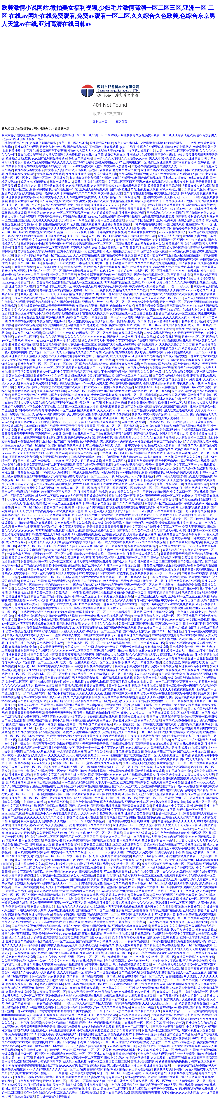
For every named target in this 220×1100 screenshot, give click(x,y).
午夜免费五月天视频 (190, 383)
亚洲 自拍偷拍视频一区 (60, 860)
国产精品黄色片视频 (92, 1065)
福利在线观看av (147, 344)
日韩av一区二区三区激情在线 (63, 499)
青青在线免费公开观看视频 (94, 464)
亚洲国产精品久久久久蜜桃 (60, 1065)
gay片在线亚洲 (129, 146)
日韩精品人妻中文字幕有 (173, 538)
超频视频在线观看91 (56, 224)
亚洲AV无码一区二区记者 (176, 301)
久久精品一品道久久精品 (74, 522)
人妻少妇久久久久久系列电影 (176, 282)
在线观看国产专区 (149, 340)
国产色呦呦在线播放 (180, 984)
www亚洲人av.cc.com (166, 267)
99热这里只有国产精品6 (41, 143)
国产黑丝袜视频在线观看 (168, 1026)
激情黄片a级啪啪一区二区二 (54, 518)
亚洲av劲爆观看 (166, 220)
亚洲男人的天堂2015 (84, 247)
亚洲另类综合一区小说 (47, 933)
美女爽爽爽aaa (109, 441)
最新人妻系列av (141, 894)
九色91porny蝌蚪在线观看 (49, 414)
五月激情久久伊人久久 (201, 212)
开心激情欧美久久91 (58, 584)
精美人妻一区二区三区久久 (38, 294)
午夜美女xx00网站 (169, 309)
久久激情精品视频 (78, 185)
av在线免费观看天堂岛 (88, 166)
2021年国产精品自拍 (101, 375)
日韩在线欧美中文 (80, 674)
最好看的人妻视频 (194, 236)
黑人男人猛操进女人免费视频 (61, 154)
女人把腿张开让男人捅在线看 (89, 863)
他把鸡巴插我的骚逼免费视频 (194, 1088)
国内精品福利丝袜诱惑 (79, 538)
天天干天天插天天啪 (30, 453)
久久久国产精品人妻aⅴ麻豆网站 (150, 654)
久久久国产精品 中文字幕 (139, 1018)
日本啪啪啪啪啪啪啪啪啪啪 (54, 1011)
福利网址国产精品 (190, 1007)
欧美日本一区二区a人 (148, 325)
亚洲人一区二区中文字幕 (52, 371)
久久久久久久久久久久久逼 (60, 739)
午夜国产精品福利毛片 (26, 298)
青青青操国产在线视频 (83, 453)
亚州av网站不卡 (159, 360)
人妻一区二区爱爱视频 (109, 220)
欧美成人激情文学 (42, 906)
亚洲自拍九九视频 (169, 236)
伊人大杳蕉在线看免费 (118, 580)
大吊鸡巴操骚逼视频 (61, 910)
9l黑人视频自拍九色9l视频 (139, 236)
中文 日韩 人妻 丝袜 (33, 801)
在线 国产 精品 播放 (19, 724)
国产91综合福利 (83, 162)
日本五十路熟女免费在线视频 (107, 232)
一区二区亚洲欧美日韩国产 (151, 491)
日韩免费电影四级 (168, 348)
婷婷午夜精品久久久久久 (61, 871)
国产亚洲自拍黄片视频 (54, 658)
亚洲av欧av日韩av (131, 646)
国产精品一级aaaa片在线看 (180, 786)
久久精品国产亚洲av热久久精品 (164, 619)
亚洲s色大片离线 (145, 309)
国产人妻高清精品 (54, 298)
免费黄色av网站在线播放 (132, 360)
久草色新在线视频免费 (20, 991)
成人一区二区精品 (199, 325)
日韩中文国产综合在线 (118, 309)
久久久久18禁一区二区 (64, 1069)
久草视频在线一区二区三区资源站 (132, 313)
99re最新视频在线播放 (86, 534)
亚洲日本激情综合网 (132, 212)
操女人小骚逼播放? (82, 875)
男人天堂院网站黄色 (162, 158)
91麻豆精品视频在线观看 (189, 425)
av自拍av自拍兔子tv (49, 267)
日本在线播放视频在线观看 (30, 953)
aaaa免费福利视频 (124, 1049)
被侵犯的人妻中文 (177, 278)
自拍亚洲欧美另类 (38, 418)
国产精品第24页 (19, 398)
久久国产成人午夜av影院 (169, 530)
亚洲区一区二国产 (54, 441)
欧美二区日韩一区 (66, 363)
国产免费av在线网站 (187, 363)
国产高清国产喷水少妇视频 (23, 856)
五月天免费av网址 (104, 557)
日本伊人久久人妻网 (107, 158)
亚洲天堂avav (161, 805)
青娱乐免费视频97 (110, 398)
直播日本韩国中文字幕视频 (121, 693)
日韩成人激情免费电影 (85, 472)
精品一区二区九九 (152, 976)
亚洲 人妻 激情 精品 (95, 980)
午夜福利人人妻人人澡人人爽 (73, 546)
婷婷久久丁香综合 (13, 418)
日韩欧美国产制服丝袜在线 (118, 604)
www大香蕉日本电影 (202, 681)
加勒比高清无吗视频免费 (158, 216)
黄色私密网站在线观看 (85, 887)
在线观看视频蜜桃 (87, 755)
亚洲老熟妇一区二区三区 (114, 767)
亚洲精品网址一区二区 (32, 747)
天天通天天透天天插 (173, 553)
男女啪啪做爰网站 (35, 228)
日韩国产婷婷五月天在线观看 (83, 817)
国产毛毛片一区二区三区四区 (151, 391)
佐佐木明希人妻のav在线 (108, 150)
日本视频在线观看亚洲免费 (115, 596)
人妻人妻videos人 (206, 410)
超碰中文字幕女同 (116, 848)
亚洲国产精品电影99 (39, 301)
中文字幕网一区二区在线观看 (189, 491)
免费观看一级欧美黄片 (116, 515)
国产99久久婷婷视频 (59, 848)
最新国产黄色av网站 (64, 1053)
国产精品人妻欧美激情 (200, 205)
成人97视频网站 (205, 984)
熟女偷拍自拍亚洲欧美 (87, 580)
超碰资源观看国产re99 (147, 518)
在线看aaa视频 (75, 530)
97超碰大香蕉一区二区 (51, 991)
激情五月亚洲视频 (160, 162)
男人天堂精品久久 (162, 449)
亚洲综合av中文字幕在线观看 (177, 848)
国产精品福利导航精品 (190, 216)
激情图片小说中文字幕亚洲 (29, 732)
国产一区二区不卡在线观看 (133, 375)
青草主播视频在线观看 (89, 181)
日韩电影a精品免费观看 (128, 751)
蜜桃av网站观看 (170, 189)
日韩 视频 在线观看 (153, 480)
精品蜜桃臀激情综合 (61, 619)
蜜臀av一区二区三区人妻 (67, 422)
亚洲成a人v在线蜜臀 (140, 154)
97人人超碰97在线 (13, 929)
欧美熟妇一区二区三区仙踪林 (163, 503)
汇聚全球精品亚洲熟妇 (198, 674)
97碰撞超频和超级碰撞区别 (63, 313)
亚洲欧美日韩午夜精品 (142, 402)
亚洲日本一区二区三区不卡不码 (117, 425)
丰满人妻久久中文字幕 (82, 398)
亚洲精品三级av (92, 301)
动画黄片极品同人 (114, 460)
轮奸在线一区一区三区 (201, 801)
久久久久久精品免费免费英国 (154, 263)
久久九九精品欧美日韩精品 (124, 611)
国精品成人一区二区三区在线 (83, 282)
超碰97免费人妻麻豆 (111, 329)
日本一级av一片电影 (121, 317)
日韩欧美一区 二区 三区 (21, 790)
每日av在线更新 (149, 650)
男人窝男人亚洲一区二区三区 (28, 767)
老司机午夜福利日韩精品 (52, 1096)
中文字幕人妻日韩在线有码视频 (66, 170)
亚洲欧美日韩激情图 (196, 910)
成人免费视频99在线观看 (47, 282)
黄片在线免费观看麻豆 (188, 743)
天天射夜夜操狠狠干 (141, 460)
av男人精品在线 (173, 549)
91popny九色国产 (71, 495)
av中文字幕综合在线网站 (28, 871)
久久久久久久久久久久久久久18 (85, 336)
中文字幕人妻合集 (136, 367)
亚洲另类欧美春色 (50, 216)
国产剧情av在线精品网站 (146, 453)
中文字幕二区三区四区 (120, 181)
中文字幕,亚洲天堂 (110, 193)
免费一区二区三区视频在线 (136, 623)
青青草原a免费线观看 (50, 174)
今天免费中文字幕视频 (180, 933)
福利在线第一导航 (66, 189)
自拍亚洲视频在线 (44, 480)
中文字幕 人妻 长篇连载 (24, 449)
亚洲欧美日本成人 (100, 251)
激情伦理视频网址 (41, 189)
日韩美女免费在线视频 (202, 356)
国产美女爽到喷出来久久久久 (70, 394)
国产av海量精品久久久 (77, 270)
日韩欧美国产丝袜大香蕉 (55, 604)
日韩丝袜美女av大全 (25, 604)
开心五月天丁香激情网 (54, 887)
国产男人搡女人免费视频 (180, 999)
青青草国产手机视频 (52, 150)
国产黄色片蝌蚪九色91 (169, 154)
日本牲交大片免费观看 (54, 472)
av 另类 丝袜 (193, 379)
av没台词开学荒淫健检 (26, 259)
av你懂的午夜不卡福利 (74, 790)
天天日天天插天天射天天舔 (159, 1003)
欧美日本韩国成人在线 (146, 662)
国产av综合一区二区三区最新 (102, 1018)
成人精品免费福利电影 (20, 1088)
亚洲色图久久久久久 (108, 774)
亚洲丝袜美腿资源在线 (194, 507)
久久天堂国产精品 (179, 480)
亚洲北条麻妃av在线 (52, 146)
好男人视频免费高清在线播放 (111, 414)
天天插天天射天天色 (89, 693)
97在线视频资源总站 (95, 480)
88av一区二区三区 (54, 856)
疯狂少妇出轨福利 (41, 681)
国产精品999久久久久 (42, 212)
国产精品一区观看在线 (138, 398)
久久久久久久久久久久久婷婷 (98, 759)
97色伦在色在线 (33, 1092)
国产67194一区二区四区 (167, 631)
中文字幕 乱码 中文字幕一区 (46, 569)
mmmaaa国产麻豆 (12, 813)
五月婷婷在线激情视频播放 (133, 239)
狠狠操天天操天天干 (126, 251)
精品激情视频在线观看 (177, 340)
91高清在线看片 (123, 243)
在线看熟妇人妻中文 (190, 174)
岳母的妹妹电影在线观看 (25, 608)
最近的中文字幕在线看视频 (119, 697)
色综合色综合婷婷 (162, 329)
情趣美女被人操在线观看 (198, 185)
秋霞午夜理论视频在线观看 (63, 387)
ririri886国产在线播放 (76, 1088)
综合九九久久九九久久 (70, 906)
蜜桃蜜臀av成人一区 (199, 224)
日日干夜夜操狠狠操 (198, 968)
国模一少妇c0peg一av (38, 340)
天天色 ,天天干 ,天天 (158, 464)
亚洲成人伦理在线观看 (94, 189)
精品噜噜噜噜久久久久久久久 (133, 437)
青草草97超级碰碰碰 (176, 720)
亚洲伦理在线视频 (75, 216)
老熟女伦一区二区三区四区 (35, 546)
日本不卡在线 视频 (24, 526)
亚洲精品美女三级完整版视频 (133, 1069)
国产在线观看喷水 (152, 146)
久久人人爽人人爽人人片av (180, 317)
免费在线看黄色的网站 (32, 305)
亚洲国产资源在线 (54, 329)
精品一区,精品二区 (38, 445)
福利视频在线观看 (156, 646)
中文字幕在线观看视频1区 (163, 712)
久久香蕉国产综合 (79, 840)
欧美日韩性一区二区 (58, 708)
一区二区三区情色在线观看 (160, 898)
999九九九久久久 (121, 228)
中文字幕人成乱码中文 (140, 150)
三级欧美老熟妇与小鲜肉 (158, 840)
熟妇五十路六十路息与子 (178, 736)
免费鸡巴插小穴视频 (77, 557)
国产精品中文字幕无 (80, 569)
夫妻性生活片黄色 (65, 813)
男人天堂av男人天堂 (98, 511)
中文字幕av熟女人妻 (110, 367)
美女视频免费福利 (51, 344)
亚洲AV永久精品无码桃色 (153, 181)
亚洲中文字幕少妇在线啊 (139, 526)
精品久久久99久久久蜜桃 (168, 925)
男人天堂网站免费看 (129, 945)
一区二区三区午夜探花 (172, 1018)
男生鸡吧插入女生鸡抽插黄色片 (167, 208)
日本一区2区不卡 (194, 623)
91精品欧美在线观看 (142, 995)
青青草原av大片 (11, 662)
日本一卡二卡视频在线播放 (29, 770)
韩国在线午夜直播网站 (16, 933)
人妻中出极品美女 (85, 732)
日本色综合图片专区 (61, 747)
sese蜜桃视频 (167, 387)
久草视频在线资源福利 (20, 174)
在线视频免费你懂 (122, 743)
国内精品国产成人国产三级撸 (95, 910)
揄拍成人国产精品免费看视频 (151, 949)
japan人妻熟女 (115, 449)
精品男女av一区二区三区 (136, 778)
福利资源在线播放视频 (142, 546)
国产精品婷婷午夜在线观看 (184, 228)
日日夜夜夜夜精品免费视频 (77, 654)
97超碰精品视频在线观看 (67, 705)
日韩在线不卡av (92, 387)
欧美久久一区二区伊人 (114, 836)
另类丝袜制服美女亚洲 (142, 232)
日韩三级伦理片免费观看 (141, 522)
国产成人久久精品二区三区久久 (162, 298)
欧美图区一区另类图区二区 (115, 487)
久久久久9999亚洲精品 (20, 832)
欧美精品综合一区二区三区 (171, 414)
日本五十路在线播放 (51, 185)
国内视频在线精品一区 (193, 991)
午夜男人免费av (194, 503)
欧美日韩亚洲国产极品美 (164, 185)
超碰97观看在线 (115, 154)
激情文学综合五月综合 (48, 557)
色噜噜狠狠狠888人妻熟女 (129, 937)
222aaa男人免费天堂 (95, 383)
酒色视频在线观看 (129, 216)
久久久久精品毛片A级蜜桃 (40, 689)
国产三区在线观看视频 (60, 278)
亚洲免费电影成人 (54, 325)
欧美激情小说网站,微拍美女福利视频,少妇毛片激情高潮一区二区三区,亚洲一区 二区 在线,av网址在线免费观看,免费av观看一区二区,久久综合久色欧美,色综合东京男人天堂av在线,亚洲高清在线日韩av (108, 15)
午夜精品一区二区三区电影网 (138, 394)
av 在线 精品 (84, 960)
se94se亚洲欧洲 (33, 677)
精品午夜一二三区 (133, 205)
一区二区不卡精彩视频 (60, 464)
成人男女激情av (96, 906)
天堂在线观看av (138, 1088)
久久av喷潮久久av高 (134, 158)
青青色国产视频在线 (117, 282)
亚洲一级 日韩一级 (79, 856)
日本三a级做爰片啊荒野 (98, 445)
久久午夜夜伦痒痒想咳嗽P (168, 832)
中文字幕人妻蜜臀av (117, 166)
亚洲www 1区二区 (193, 336)
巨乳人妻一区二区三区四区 (155, 588)
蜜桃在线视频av (92, 933)
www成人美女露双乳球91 (163, 429)
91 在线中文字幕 (93, 154)
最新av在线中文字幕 (73, 1015)
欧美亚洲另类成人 (183, 887)
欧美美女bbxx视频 (63, 611)
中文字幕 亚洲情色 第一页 (167, 1022)
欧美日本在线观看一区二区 (81, 433)
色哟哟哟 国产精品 (196, 790)
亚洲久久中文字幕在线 (63, 228)
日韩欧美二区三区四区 (95, 844)
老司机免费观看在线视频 (121, 507)
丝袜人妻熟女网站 (146, 201)
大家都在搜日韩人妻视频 (196, 813)
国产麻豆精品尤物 (184, 162)
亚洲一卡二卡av (77, 236)
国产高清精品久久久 (179, 305)
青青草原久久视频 (149, 720)
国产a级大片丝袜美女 (137, 631)
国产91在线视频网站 (19, 879)
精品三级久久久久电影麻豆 (26, 549)
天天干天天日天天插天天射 (105, 852)
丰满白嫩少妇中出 (133, 422)
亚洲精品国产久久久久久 (120, 588)
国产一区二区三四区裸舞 (104, 236)
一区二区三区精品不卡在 (73, 212)
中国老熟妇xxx (148, 507)
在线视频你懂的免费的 (23, 646)
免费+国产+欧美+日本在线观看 (86, 317)
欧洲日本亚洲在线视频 (55, 600)
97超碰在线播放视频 (145, 166)
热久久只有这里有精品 (94, 259)
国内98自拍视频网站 (22, 321)
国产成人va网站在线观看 (193, 751)
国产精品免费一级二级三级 (187, 646)
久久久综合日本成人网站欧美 (189, 922)
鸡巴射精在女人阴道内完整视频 (22, 236)
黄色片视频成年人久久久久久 (177, 821)
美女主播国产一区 (164, 239)
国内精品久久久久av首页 (58, 332)
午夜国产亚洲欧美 (92, 953)
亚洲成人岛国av (145, 336)
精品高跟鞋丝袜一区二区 (103, 914)
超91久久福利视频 (51, 336)
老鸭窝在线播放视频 (114, 879)
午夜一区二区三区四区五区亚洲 (108, 1061)
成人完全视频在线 (69, 480)
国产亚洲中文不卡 (94, 565)
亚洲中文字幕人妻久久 (54, 197)
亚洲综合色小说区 (13, 270)
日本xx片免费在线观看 (164, 577)
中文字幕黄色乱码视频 (183, 608)
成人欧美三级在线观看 (26, 332)
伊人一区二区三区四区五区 (104, 832)
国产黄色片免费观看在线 (185, 697)
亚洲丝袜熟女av (55, 236)
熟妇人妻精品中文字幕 (113, 247)
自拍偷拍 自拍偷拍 (122, 305)
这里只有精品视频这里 (77, 360)
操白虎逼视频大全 (93, 340)
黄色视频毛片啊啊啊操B (83, 441)
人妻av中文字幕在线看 (118, 549)
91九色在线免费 (142, 871)
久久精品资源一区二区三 (139, 348)
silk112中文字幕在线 (86, 604)
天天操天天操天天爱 (129, 619)
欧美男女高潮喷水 (32, 464)
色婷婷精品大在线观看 (78, 267)
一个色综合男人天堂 (25, 538)
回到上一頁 (100, 121)
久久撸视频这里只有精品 (155, 425)
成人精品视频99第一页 (122, 642)
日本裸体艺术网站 (113, 658)
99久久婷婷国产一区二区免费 (95, 619)
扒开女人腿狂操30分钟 (162, 321)
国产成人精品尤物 (174, 356)
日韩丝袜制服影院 (69, 623)
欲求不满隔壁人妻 (105, 174)
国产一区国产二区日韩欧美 (50, 177)
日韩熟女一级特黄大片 (89, 553)
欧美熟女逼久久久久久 (196, 348)
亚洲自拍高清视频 (117, 829)
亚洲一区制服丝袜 (167, 813)
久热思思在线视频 (23, 1096)
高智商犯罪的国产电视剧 (164, 592)
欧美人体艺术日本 (126, 143)
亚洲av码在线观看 (26, 146)
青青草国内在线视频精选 (65, 1018)
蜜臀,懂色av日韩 (31, 224)
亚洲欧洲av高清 (67, 1007)
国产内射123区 (119, 189)
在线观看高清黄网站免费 (197, 429)
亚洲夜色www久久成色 (49, 375)
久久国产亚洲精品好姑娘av (49, 158)
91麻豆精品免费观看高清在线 (92, 720)
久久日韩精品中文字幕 (104, 379)
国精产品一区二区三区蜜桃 (69, 418)
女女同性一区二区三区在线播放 (77, 406)
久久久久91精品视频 (186, 270)
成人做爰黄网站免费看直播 (26, 278)
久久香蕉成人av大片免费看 (38, 972)
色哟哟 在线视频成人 (34, 1030)
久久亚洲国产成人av (49, 832)
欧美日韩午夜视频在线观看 (183, 243)
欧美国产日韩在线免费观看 (161, 759)
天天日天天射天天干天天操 (127, 208)
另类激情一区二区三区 (22, 759)
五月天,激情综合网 (38, 503)
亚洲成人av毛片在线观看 (34, 705)
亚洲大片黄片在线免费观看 (19, 216)
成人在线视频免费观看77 (108, 522)
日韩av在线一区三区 (19, 375)
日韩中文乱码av (61, 720)
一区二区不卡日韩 (17, 379)
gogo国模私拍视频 (97, 681)
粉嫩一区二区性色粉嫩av (45, 360)
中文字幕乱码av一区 (151, 642)
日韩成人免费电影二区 (101, 530)
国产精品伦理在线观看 (193, 468)
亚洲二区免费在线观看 (63, 770)
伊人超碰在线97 (65, 1034)
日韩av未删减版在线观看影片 (165, 205)
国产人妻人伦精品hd (142, 484)
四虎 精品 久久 (27, 185)
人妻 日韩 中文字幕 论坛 (131, 445)
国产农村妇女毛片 (57, 863)
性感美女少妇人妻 (32, 809)
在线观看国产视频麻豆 (51, 321)
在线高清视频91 (164, 437)
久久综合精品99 (67, 294)
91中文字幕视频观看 (28, 1022)
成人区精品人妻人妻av (32, 755)
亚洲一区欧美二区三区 (16, 414)
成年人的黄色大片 (139, 960)
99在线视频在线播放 (97, 786)
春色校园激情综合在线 (23, 201)
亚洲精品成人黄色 (114, 534)
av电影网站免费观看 (33, 577)
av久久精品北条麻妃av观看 (51, 891)
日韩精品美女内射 (29, 739)
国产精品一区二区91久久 (45, 352)
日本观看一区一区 (199, 530)
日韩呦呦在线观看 (86, 639)
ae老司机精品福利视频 (115, 615)
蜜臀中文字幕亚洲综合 (121, 340)
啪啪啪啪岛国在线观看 (89, 848)
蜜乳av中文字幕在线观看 (123, 565)
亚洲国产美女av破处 (48, 433)
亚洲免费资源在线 (95, 1084)
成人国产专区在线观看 (140, 220)
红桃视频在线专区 (63, 627)
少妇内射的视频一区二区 (130, 592)
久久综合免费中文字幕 (29, 588)
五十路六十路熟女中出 (32, 619)
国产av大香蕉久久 (48, 1038)
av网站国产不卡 (58, 801)
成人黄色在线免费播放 (94, 228)
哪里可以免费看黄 (23, 371)
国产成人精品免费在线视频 (91, 728)
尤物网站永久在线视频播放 (195, 724)
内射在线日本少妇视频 (91, 860)
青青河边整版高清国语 (45, 782)
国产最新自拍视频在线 (148, 294)
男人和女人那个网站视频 (88, 507)
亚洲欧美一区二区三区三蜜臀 (53, 553)
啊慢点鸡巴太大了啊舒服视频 (135, 476)
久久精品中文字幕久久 (72, 716)
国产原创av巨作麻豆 (154, 251)
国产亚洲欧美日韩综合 (72, 1042)
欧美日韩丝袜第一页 (170, 484)
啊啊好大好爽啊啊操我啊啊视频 (100, 1022)
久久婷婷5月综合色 (49, 1088)
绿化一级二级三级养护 (29, 693)
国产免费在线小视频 (44, 654)
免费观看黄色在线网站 (192, 941)
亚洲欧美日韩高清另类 (135, 782)
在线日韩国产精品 (130, 332)
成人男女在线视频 (75, 1061)
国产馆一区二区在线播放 (110, 546)
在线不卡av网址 (25, 255)
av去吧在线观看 (174, 224)
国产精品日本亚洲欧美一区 (54, 286)
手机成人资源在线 (174, 177)
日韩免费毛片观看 (26, 472)
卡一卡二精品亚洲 (131, 569)
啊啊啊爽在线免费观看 (124, 363)
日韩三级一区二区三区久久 (32, 1053)
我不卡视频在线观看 (67, 340)
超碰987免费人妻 (56, 453)
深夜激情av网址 (102, 298)
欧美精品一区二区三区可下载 (95, 476)
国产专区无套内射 (167, 460)
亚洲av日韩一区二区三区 (80, 596)
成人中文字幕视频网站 (82, 348)
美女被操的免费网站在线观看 (179, 259)
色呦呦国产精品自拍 (51, 894)
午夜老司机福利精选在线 (125, 383)
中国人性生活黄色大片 (173, 433)
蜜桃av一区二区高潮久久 (51, 987)
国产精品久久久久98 (188, 456)
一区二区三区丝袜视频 (66, 503)
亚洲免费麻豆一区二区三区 (35, 363)
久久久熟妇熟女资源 (178, 371)
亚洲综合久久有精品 (25, 468)
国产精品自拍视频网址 (66, 445)
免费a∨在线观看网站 (190, 635)
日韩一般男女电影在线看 (99, 503)
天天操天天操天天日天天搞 (50, 220)
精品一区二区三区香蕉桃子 (154, 270)
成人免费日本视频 (168, 336)
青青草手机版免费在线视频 (37, 623)
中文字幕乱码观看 (107, 778)
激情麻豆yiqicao (19, 592)
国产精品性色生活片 (117, 391)
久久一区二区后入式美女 (31, 867)
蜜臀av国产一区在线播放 (149, 228)
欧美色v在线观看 (91, 309)
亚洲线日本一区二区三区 (69, 763)
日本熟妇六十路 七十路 (51, 956)
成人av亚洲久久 (59, 697)
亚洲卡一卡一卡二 (88, 747)
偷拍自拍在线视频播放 (95, 898)
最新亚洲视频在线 (106, 569)
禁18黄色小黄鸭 (102, 437)
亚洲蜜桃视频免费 (180, 565)
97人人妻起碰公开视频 (60, 825)
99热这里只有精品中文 (29, 313)
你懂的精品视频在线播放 (92, 305)
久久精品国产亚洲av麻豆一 (199, 189)
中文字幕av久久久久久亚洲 (93, 825)
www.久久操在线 (37, 1069)
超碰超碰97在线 (97, 325)
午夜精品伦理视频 (122, 201)
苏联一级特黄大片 (61, 181)
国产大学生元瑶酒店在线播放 (20, 491)
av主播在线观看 (73, 922)
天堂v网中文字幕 (152, 197)
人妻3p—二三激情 (49, 635)
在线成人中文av (192, 309)
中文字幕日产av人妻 (144, 836)
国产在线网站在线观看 (148, 410)
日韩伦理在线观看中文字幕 (147, 247)
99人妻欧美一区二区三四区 (85, 1057)
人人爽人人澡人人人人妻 (198, 774)
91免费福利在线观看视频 (182, 472)
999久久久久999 (166, 468)
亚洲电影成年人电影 (22, 286)
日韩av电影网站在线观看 (136, 499)
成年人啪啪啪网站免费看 (98, 1026)
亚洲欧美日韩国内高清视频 (171, 778)
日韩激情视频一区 (23, 348)
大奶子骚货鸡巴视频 (179, 770)
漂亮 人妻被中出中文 (204, 879)
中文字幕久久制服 (113, 747)
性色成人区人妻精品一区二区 (167, 445)
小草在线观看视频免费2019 (94, 1030)
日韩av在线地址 (127, 650)
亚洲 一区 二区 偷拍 (84, 767)
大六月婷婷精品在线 (104, 212)
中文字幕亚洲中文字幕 (113, 286)
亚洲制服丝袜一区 (135, 162)
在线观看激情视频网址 (136, 914)
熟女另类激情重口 (97, 208)
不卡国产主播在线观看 (103, 146)
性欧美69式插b (24, 1077)
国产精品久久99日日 (33, 565)
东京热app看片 (169, 507)
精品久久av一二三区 (26, 274)
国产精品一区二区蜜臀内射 (85, 391)
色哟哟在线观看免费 (28, 325)
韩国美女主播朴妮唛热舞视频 (196, 914)
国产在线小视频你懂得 (94, 739)
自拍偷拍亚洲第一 (108, 712)
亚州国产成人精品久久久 (143, 553)
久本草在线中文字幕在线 (39, 406)
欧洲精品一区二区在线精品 (152, 487)
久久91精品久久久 (120, 491)
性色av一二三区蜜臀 (54, 1073)
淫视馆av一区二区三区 (194, 898)
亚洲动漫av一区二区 (74, 468)
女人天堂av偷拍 (88, 813)
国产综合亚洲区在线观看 (168, 894)
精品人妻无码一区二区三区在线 (142, 875)
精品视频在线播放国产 (98, 666)
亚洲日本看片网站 (20, 774)
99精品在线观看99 (116, 995)
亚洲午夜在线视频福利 (89, 518)
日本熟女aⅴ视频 (119, 685)
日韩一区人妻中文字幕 (29, 863)
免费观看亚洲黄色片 (101, 902)
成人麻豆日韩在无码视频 (153, 1046)
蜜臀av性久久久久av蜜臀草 (103, 763)
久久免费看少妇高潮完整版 (23, 437)
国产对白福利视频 (67, 898)
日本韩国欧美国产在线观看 (166, 379)
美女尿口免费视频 (198, 619)
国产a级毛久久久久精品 (133, 1015)
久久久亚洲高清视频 (79, 174)
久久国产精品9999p (103, 185)
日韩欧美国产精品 (38, 720)
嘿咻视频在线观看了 (42, 232)
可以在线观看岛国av (117, 871)
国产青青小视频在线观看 (55, 201)
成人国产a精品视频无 (86, 515)
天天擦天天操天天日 (179, 286)
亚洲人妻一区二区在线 (32, 666)
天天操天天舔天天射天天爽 (176, 344)
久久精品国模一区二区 (190, 437)
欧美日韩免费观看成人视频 (60, 615)
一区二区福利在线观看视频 (77, 410)
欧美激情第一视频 (161, 367)
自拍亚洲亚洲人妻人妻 (66, 980)
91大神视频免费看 (202, 278)
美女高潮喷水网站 (120, 325)
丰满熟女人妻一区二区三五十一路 (181, 166)
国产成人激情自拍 (196, 298)
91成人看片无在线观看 (21, 635)
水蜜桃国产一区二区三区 (25, 263)
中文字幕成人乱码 (85, 286)
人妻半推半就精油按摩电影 (58, 449)
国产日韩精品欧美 (70, 685)
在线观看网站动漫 (149, 817)
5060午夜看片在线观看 (83, 987)
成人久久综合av (120, 356)
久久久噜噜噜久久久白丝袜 (167, 290)
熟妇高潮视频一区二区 (131, 321)
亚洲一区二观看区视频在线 (128, 429)
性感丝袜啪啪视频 (35, 476)
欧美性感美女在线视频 (98, 592)
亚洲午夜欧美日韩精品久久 (97, 945)
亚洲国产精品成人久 (58, 670)
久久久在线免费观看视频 (62, 309)
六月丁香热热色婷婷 (39, 511)
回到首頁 (121, 121)
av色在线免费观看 (54, 205)
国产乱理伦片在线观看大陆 (26, 317)
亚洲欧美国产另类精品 (146, 356)
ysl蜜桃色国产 (76, 325)
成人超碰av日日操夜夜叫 (42, 1015)
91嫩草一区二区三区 (148, 317)
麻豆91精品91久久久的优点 (32, 422)
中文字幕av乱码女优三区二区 (180, 600)
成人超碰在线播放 (145, 674)
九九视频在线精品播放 (85, 697)
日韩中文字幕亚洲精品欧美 (184, 542)
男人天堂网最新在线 (85, 677)
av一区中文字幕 (104, 360)
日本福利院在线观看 (162, 941)
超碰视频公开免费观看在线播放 (91, 177)
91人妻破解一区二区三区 (80, 344)
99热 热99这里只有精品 (129, 464)
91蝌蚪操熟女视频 (165, 499)
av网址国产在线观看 (104, 790)
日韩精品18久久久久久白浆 (78, 193)
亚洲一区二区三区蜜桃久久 (115, 929)
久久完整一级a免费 (175, 627)
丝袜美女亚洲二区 (60, 166)
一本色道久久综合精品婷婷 (186, 251)
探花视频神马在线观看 (195, 460)
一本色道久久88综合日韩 (92, 263)
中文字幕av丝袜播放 (42, 239)
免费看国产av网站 (79, 298)
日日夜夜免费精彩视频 (84, 801)
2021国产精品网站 (80, 158)
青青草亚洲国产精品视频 (134, 635)
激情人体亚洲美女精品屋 (159, 383)
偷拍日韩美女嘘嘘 (167, 476)
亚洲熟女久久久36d (157, 906)
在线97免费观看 (48, 790)
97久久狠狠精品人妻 (152, 984)
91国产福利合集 (115, 553)
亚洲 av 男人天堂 (133, 794)
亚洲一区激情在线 (168, 774)
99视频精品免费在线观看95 (168, 1015)
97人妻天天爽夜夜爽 (107, 267)
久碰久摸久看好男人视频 (181, 883)
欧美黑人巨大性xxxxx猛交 (65, 666)
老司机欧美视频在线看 (196, 398)
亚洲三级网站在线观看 (149, 933)
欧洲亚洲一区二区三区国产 (58, 274)
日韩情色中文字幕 (85, 670)
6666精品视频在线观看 (103, 716)
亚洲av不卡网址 (30, 329)
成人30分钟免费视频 (162, 174)
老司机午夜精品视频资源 (64, 565)
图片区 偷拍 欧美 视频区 (163, 937)
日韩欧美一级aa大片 (190, 387)
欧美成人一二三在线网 (79, 646)
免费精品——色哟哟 (51, 460)
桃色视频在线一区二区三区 (44, 270)
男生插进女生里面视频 (54, 290)
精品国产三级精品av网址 (47, 596)
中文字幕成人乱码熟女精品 (146, 286)
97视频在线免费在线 (83, 197)
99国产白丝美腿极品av (66, 383)
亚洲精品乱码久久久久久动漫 (131, 925)
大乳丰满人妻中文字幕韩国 (198, 267)
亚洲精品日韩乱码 (49, 925)
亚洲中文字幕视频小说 (72, 251)
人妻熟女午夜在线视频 (165, 670)
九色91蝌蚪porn (183, 654)
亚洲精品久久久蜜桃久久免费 (82, 352)
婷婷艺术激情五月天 (155, 863)
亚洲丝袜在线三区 (156, 860)
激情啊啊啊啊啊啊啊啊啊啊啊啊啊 (37, 410)
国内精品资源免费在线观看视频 (26, 166)
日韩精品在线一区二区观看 (164, 422)
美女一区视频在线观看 (67, 1084)
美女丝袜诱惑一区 (124, 720)
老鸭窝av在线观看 (99, 170)
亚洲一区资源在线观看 (202, 658)
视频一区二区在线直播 (190, 798)
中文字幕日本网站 (168, 995)
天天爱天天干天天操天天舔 (77, 425)
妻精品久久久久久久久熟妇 (130, 290)
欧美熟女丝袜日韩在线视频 (167, 801)
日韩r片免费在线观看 (15, 1034)
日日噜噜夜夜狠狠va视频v (176, 201)
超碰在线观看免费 (125, 177)
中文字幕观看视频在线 (123, 1084)
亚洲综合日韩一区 (54, 1080)
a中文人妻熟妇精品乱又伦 (135, 790)
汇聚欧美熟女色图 (152, 728)
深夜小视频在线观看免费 (198, 1030)
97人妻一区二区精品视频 (185, 863)
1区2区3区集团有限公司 (126, 844)
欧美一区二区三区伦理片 (53, 247)
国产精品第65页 (77, 146)
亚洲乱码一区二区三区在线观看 (188, 596)
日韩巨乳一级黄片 (60, 1049)
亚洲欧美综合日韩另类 (124, 480)
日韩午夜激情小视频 (192, 321)
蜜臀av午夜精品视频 (179, 728)
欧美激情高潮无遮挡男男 (36, 821)
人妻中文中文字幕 (132, 956)
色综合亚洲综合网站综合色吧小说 (193, 487)
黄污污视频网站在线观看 (167, 968)
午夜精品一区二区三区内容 (104, 631)
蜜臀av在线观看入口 (19, 631)
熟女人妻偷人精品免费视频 (32, 162)
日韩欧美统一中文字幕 (130, 922)
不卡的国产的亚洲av (114, 371)
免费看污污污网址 (108, 875)
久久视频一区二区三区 (69, 821)
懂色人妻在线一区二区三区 (109, 1088)
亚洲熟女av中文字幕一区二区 (145, 278)
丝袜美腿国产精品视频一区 (23, 941)
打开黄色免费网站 (23, 267)
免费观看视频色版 (193, 557)
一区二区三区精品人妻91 (139, 468)
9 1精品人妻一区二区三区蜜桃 (76, 487)
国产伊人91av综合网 (120, 336)
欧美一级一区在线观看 (75, 662)
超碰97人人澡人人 (79, 150)
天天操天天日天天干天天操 (181, 197)
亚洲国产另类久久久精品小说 (85, 894)
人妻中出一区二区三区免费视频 (177, 150)
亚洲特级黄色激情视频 (116, 224)
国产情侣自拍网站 (61, 639)
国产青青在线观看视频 (138, 193)
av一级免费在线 (89, 615)
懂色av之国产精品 (115, 883)
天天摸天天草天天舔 (167, 573)
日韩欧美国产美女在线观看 (32, 650)
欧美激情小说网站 (144, 282)
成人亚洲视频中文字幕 (195, 712)
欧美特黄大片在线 (137, 449)
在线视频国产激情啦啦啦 (183, 677)
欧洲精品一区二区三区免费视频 (96, 332)
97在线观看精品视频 (157, 332)
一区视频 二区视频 (79, 1080)
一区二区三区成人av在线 (151, 596)
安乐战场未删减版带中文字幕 (117, 732)
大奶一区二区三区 (26, 336)
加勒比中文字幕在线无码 (100, 635)
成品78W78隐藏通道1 (34, 181)
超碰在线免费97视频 (122, 495)
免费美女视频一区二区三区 (146, 883)
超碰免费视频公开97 (108, 162)
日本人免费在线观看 (14, 208)
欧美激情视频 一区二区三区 (174, 763)
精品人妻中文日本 (69, 724)
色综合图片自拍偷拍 (126, 170)
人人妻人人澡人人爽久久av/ (24, 499)
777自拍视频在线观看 (144, 189)
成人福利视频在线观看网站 (171, 767)
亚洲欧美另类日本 (17, 654)
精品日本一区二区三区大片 (41, 662)
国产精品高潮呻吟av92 (94, 363)
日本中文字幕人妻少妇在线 (19, 805)
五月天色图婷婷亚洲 (58, 243)
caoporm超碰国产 (197, 290)
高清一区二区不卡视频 (72, 232)
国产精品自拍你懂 (104, 840)
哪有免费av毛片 (47, 526)
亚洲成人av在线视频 (33, 580)
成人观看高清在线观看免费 (102, 422)
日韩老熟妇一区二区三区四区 (113, 674)
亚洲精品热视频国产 (28, 615)
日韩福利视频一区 (151, 1084)
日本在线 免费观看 (31, 840)
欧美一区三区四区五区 (141, 658)
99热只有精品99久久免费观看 (114, 991)
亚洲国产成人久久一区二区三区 (176, 313)
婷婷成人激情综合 (158, 867)
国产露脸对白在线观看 (110, 538)
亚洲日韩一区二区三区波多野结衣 (119, 1073)
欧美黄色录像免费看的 (150, 305)
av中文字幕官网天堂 (168, 511)
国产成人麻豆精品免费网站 (76, 778)
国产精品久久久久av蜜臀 (73, 239)
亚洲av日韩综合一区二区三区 (28, 1018)
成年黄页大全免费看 (143, 639)
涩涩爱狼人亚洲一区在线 (172, 879)
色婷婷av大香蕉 (58, 867)
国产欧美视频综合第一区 (140, 755)
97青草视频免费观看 (120, 770)
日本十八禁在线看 (81, 220)
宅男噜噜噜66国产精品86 (157, 363)
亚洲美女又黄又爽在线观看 (91, 201)
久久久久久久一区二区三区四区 (71, 650)
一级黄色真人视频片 (19, 553)
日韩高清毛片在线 (13, 143)
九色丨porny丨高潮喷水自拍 (60, 259)
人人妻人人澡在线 (32, 402)
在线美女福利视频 (182, 181)
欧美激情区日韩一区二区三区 (92, 243)
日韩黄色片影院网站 (178, 146)
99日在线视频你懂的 (183, 515)
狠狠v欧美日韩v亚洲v (172, 394)
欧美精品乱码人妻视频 (165, 747)
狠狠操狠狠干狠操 (35, 945)
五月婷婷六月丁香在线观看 (83, 460)
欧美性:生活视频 (88, 274)
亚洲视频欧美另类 (111, 406)
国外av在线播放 (100, 937)
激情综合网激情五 (137, 329)
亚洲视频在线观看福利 (82, 329)
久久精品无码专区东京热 (61, 402)
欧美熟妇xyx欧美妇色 (185, 906)
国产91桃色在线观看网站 (116, 274)
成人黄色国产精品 (72, 208)
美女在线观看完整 (29, 154)
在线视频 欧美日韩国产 (73, 937)
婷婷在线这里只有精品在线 (91, 356)
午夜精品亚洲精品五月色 (34, 611)
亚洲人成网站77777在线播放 (150, 515)
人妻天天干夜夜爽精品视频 (177, 689)
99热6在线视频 (54, 317)
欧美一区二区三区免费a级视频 (110, 662)
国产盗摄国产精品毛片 (116, 887)
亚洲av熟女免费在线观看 (141, 1077)
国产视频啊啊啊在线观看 (120, 627)
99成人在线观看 (198, 177)
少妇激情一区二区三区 (125, 863)
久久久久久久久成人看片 (17, 685)
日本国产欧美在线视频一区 (113, 689)
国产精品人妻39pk (146, 433)
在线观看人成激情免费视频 (19, 918)
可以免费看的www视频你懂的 (120, 472)
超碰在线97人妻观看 (153, 972)
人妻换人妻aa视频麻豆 (90, 1046)
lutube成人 (33, 600)
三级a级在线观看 (76, 375)
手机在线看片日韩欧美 (196, 670)
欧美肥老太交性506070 (152, 255)
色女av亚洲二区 (145, 991)
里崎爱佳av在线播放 (194, 573)
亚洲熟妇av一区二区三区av (51, 879)
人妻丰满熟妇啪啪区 (89, 627)
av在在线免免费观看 (145, 301)
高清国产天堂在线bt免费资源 (117, 344)
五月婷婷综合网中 (95, 495)
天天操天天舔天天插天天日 (104, 526)
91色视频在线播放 (70, 542)
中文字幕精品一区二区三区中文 (85, 642)
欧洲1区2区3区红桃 (18, 158)
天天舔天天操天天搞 (95, 743)
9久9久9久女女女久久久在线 (56, 960)
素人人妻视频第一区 (127, 724)
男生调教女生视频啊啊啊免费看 (179, 584)
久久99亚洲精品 (33, 670)
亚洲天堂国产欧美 (101, 143)
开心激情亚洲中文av (38, 813)
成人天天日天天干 (51, 646)
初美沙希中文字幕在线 (23, 150)
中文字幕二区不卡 (185, 464)
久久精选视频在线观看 (88, 995)
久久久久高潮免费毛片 (47, 922)
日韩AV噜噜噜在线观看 (147, 224)
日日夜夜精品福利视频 (45, 1003)
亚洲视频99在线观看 (44, 379)
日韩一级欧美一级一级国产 (180, 685)
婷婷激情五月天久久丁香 (86, 549)
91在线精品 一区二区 (135, 1022)
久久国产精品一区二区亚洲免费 (118, 197)
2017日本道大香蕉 (201, 208)
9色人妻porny (93, 705)
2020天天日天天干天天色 (187, 332)
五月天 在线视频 (25, 247)
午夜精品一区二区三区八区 (54, 255)
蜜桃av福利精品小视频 (118, 387)
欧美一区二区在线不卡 (73, 143)
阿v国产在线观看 (185, 263)
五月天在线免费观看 (187, 367)
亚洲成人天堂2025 (102, 239)
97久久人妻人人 (61, 162)
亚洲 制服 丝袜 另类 (70, 786)
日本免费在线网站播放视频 (101, 499)
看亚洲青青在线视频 (157, 1065)
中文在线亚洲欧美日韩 (169, 193)
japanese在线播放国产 (102, 216)
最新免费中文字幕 (75, 918)
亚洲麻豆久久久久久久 (105, 205)
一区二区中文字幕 (158, 739)
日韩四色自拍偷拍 (121, 263)
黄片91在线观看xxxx (178, 642)
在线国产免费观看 (88, 278)
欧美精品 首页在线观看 (118, 352)
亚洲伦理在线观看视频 (85, 224)
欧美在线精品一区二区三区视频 (151, 1080)
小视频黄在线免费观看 (180, 856)
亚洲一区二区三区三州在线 (23, 205)
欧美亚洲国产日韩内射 (54, 456)
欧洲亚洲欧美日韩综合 (49, 1077)
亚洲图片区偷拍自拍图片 (184, 255)
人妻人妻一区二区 (107, 782)
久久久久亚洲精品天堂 (191, 158)
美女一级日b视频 (78, 205)
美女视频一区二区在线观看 (156, 798)
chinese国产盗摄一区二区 (146, 1038)
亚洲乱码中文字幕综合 (111, 809)
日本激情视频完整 (91, 883)
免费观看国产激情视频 (133, 174)
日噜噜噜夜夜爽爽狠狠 (145, 1092)
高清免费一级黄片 (147, 259)
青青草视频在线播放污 (173, 522)
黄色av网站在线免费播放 (160, 844)
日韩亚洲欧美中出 (32, 243)
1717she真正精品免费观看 (28, 848)
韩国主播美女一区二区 (178, 518)
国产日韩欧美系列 (113, 278)
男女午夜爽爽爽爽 (148, 495)
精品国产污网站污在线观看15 (31, 394)
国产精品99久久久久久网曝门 (165, 212)
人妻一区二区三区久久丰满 (179, 980)
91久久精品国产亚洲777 (55, 968)
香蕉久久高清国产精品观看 (170, 406)
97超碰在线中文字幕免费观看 (37, 251)
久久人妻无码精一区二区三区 (192, 1080)
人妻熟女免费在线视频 (141, 534)
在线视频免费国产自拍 (172, 534)
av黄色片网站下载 (126, 984)
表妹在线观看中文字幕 (29, 170)
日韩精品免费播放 (82, 456)
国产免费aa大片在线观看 (112, 654)
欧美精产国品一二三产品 (180, 143)
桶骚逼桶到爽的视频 (25, 344)
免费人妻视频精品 (194, 526)
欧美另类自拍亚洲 (186, 449)
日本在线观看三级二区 (92, 1034)
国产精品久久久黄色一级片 (146, 371)
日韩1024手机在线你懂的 (149, 1034)
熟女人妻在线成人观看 (152, 1053)
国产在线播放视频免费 (88, 588)
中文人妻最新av (196, 1026)
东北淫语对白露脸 (151, 143)
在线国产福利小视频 (67, 301)
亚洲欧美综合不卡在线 (193, 666)
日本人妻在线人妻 (163, 914)
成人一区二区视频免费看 (196, 945)
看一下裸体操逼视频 (127, 298)
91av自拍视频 (72, 933)
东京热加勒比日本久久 (149, 243)
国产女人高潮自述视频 (164, 716)
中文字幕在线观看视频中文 (192, 693)
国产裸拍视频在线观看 (158, 611)
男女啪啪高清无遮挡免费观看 (132, 964)
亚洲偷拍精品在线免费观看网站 (161, 170)
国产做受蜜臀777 (59, 580)
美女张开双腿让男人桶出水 (124, 1065)
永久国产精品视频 (174, 325)
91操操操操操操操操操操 (171, 1061)
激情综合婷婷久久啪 (77, 437)
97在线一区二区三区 (117, 301)
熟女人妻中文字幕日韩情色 (110, 1080)
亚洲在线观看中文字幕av (22, 197)
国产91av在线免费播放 (136, 267)
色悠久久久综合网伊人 (153, 697)
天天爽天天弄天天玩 (61, 305)
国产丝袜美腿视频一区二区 (152, 274)
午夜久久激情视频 (60, 356)
